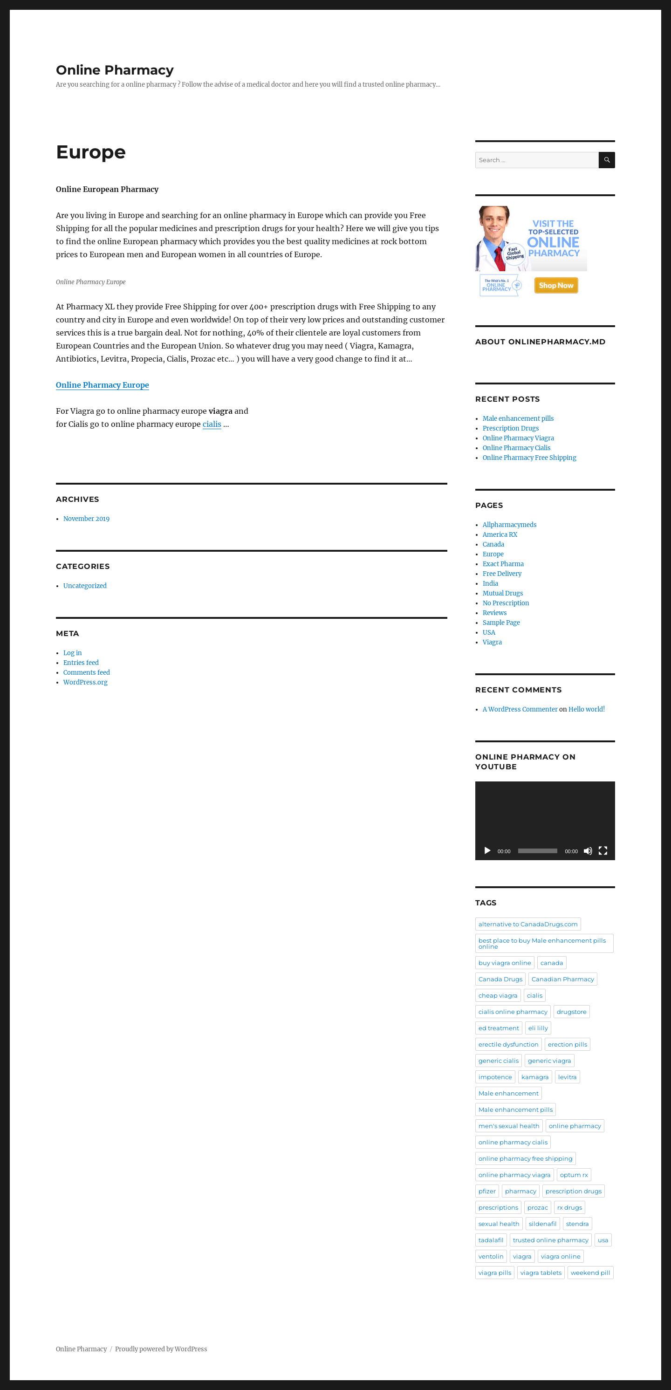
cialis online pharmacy (513, 1011)
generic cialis (499, 1060)
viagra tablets (540, 1272)
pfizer (487, 1191)
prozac (537, 1207)
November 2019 (86, 519)
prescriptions (498, 1207)
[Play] (487, 851)
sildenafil (543, 1223)
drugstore (572, 1011)
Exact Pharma (503, 564)
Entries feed (81, 663)
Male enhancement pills (518, 419)
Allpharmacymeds (510, 525)
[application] (545, 820)
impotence (495, 1077)
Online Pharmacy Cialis (517, 448)
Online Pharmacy (115, 70)
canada (552, 962)
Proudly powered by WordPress (161, 1349)
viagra (522, 1256)
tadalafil (491, 1240)
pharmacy (520, 1191)
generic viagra (549, 1060)
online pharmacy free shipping (526, 1158)
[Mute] (588, 851)
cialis (212, 424)
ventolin (491, 1256)
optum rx (574, 1174)
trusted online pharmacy (551, 1240)
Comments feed (86, 673)
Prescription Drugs (511, 428)
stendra (577, 1223)
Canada (493, 544)
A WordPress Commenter (520, 709)
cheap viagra (498, 995)
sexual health (499, 1223)
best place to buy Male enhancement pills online (542, 943)
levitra (567, 1077)
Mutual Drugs (503, 593)
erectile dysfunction (509, 1044)
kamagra (535, 1077)
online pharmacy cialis (513, 1142)
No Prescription (506, 603)
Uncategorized (85, 586)
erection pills (567, 1044)
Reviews (495, 613)
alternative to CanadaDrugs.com (528, 924)
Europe (493, 554)
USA (489, 633)
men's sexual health (509, 1126)
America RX (500, 535)
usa (603, 1240)
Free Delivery (502, 574)
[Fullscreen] (603, 851)
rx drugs (569, 1207)
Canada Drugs (500, 979)
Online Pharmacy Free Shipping (529, 458)
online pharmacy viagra (515, 1174)
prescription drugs (574, 1191)
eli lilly (538, 1028)
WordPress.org (85, 682)
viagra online (561, 1256)
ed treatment (499, 1028)
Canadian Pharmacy (563, 979)
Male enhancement (509, 1093)
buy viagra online (505, 962)
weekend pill (590, 1272)
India (490, 584)
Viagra (492, 642)
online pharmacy (575, 1126)
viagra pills (495, 1272)
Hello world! (586, 709)
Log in (72, 653)
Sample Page (501, 623)
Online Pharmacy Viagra (518, 438)
